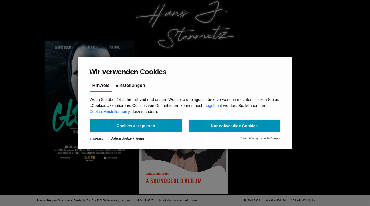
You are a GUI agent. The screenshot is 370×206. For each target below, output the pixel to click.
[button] (136, 125)
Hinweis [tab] (101, 85)
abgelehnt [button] (213, 105)
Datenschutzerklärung (127, 138)
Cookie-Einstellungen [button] (108, 111)
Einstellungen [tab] (130, 85)
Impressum (98, 138)
